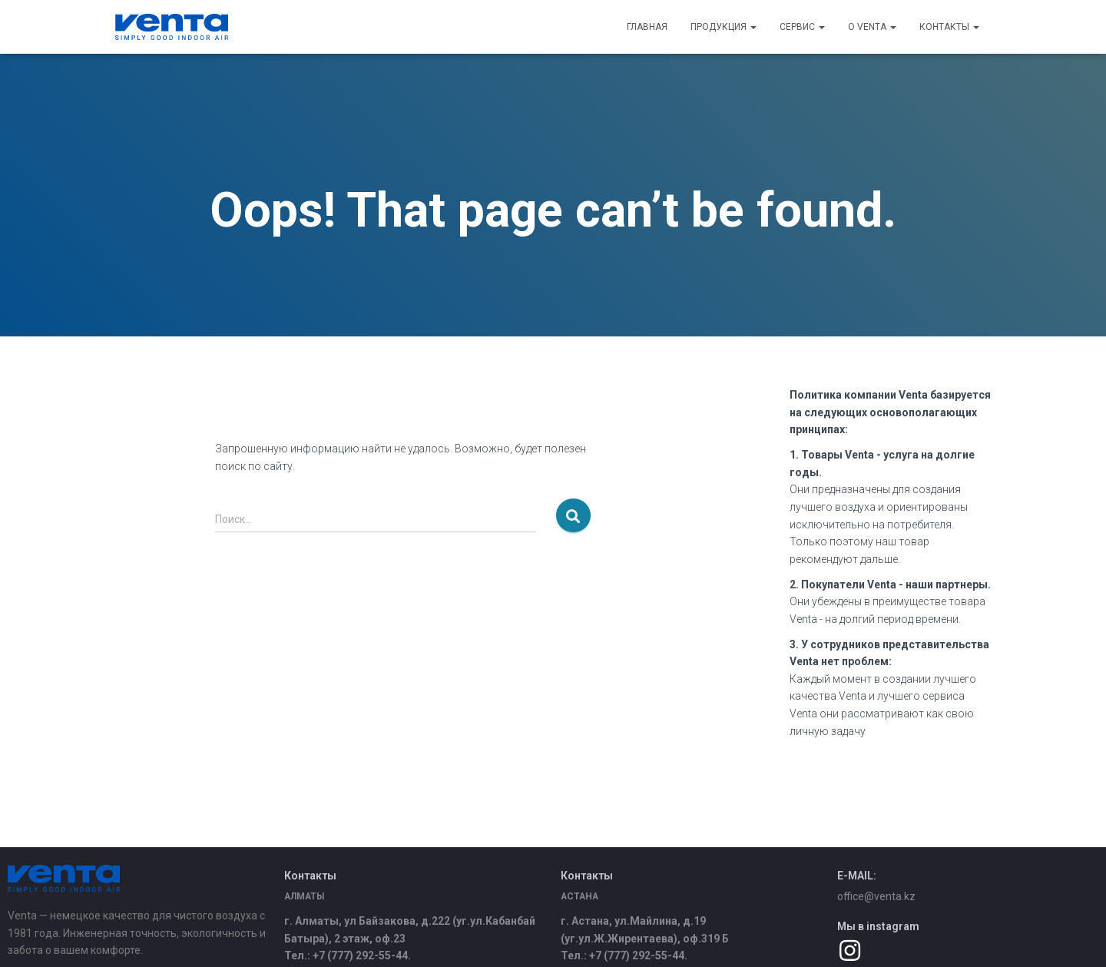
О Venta (872, 27)
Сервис (802, 27)
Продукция (723, 27)
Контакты (949, 27)
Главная (647, 27)
